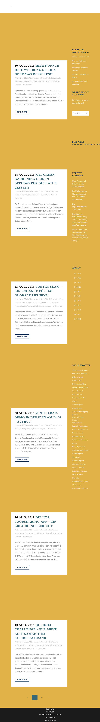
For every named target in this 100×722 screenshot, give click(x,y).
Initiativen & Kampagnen (24, 533)
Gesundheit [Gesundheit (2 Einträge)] (76, 408)
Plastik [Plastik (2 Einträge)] (75, 467)
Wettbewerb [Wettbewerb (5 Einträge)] (77, 485)
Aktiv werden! (34, 78)
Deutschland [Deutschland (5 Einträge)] (77, 380)
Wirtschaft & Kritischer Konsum (39, 306)
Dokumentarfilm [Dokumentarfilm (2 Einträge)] (78, 384)
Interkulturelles (57, 299)
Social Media (39, 533)
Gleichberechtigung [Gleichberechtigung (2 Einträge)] (80, 412)
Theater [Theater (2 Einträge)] (80, 474)
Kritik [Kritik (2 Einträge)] (82, 436)
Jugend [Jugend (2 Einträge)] (75, 426)
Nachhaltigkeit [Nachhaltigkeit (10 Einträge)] (78, 461)
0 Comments (27, 85)
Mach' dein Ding (34, 195)
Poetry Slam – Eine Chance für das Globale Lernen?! (38, 291)
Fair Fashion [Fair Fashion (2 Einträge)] (77, 394)
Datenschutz (50, 720)
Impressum (50, 717)
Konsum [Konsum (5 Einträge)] (75, 436)
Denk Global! (45, 78)
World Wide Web (47, 195)
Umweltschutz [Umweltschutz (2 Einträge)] (77, 481)
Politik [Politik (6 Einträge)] (81, 467)
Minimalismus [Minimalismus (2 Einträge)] (77, 450)
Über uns (50, 709)
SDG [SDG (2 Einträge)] (74, 474)
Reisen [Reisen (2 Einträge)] (84, 471)
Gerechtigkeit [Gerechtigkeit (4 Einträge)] (77, 405)
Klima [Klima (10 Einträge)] (74, 429)
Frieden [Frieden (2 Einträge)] (83, 398)
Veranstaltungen (20, 306)
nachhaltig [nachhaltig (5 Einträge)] (76, 457)
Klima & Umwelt (21, 195)
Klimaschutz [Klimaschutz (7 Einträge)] (83, 429)
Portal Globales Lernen (50, 715)
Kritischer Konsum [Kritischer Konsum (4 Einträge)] (79, 440)
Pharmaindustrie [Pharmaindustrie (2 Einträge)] (78, 464)
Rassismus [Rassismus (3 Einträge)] (76, 471)
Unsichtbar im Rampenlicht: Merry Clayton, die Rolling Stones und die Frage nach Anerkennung (80, 219)
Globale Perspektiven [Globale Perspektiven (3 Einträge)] (77, 421)
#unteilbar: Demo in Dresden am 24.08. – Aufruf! (38, 417)
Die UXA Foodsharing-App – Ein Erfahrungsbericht (36, 522)
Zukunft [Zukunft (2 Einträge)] (85, 488)
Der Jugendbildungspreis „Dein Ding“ (79, 206)
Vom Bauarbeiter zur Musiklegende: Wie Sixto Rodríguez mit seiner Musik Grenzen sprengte (80, 235)
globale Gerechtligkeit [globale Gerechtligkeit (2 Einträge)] (78, 415)
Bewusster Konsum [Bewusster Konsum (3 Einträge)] (79, 373)
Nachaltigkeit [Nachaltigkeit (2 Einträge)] (77, 454)
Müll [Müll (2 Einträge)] (86, 450)
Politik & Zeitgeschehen (33, 81)
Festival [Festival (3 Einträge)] (75, 398)
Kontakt (50, 712)
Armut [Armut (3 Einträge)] (84, 370)
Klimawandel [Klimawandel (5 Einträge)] (77, 433)
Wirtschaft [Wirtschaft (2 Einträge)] (76, 488)
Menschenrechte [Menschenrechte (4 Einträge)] (78, 447)
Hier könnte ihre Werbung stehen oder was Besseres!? (37, 70)
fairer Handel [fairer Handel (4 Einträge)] (77, 391)
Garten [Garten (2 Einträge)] (74, 401)
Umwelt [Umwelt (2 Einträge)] (75, 478)
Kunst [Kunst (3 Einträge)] (74, 443)
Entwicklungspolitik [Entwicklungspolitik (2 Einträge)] (80, 387)
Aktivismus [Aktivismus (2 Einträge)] (76, 370)
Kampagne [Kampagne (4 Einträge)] (83, 426)
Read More (22, 112)
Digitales (54, 191)
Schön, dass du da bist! (80, 57)
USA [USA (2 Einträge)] (86, 481)
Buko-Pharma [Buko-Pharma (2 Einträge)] (77, 377)
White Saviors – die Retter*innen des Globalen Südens (79, 184)
